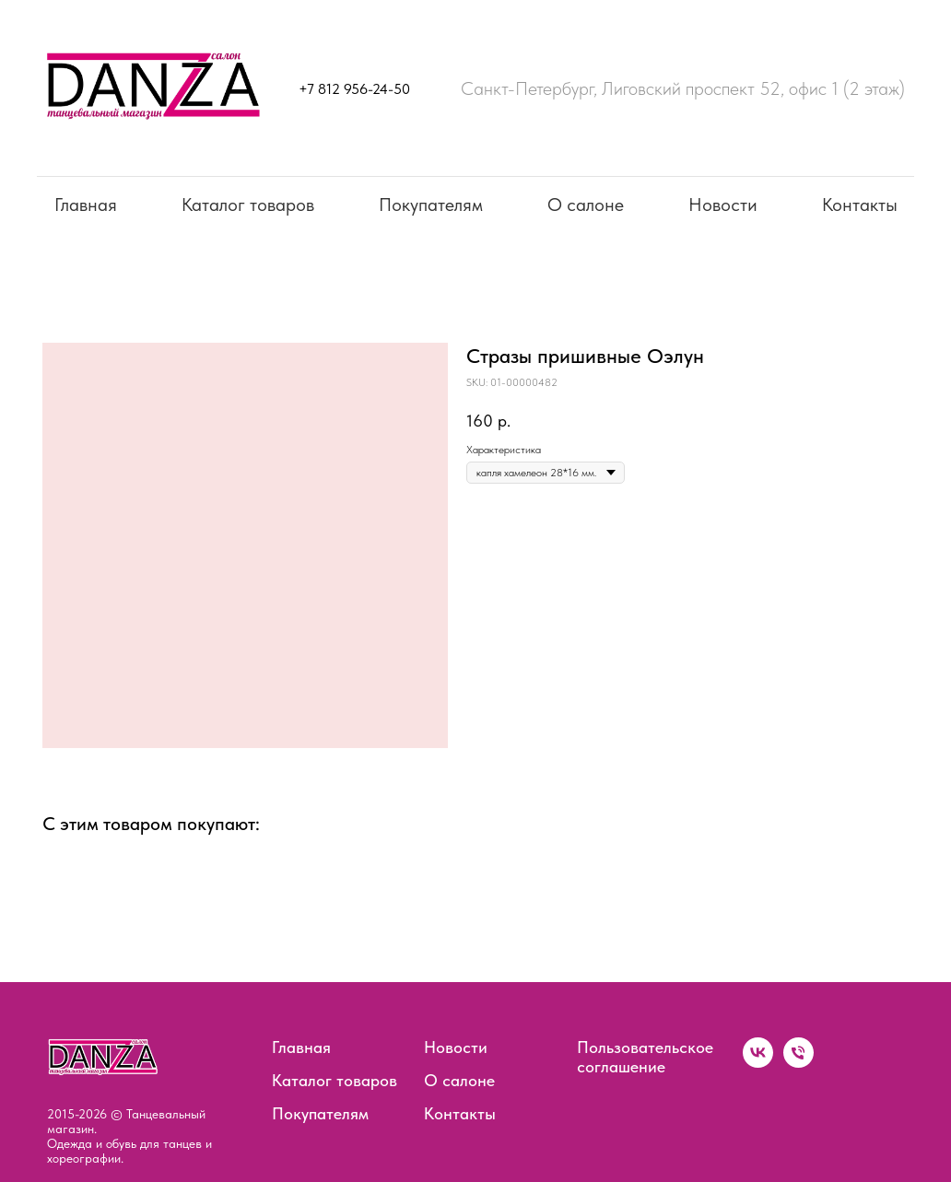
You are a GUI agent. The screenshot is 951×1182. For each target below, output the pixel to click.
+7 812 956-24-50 (354, 89)
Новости (722, 204)
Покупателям (431, 204)
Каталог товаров (248, 204)
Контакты (860, 204)
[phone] (798, 1063)
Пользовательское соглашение (645, 1056)
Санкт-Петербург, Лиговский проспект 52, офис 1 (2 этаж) (683, 88)
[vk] (758, 1063)
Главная (85, 204)
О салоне (585, 204)
